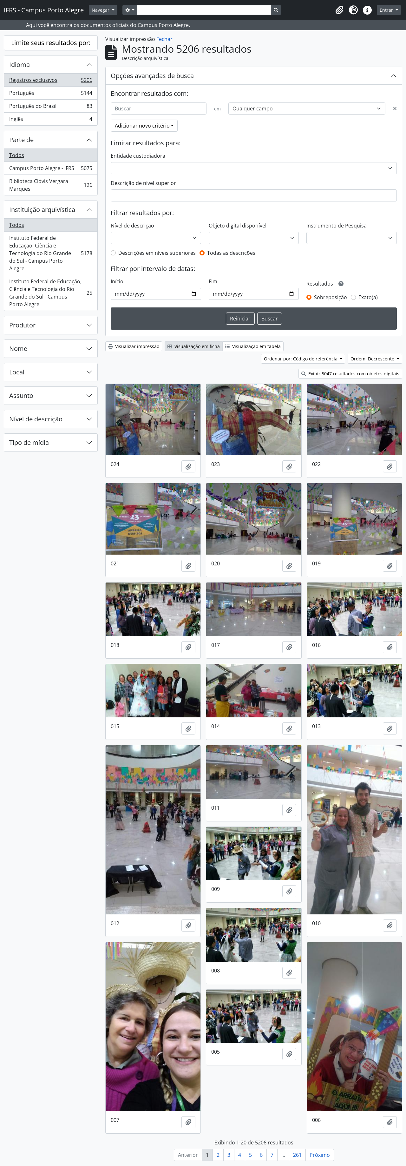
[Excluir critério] (395, 108)
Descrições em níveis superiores (157, 252)
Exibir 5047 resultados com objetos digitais (350, 374)
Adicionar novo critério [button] (142, 125)
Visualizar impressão (133, 346)
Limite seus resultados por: (50, 42)
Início (117, 281)
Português (50, 94)
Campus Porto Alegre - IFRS (50, 169)
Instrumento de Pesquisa (336, 225)
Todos (16, 155)
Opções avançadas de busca (152, 75)
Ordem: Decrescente (373, 359)
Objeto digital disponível (237, 225)
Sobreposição (330, 297)
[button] (339, 10)
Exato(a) (368, 297)
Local (16, 372)
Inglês (50, 120)
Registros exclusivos (50, 81)
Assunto (21, 395)
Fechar (164, 39)
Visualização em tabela (253, 346)
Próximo (320, 1154)
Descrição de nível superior (143, 183)
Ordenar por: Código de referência (301, 359)
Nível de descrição (35, 419)
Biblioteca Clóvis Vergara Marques (50, 185)
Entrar (387, 10)
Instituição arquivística (42, 209)
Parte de (21, 139)
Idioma (19, 64)
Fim (213, 281)
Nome (18, 348)
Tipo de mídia (29, 442)
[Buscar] (158, 108)
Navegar (101, 10)
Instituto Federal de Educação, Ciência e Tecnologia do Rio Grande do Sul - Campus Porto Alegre (50, 253)
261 (297, 1154)
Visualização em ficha (193, 346)
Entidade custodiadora (138, 155)
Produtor (22, 325)
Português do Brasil (50, 107)
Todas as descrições (231, 252)
